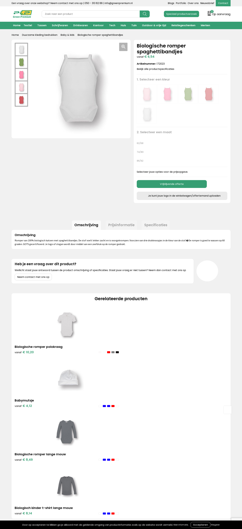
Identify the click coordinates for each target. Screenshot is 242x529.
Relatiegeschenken (183, 25)
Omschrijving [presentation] (85, 225)
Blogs (171, 3)
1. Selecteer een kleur (153, 79)
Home (17, 25)
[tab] (85, 225)
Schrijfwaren (60, 25)
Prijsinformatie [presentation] (121, 225)
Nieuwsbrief (207, 3)
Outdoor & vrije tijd (154, 25)
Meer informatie (180, 524)
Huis (123, 25)
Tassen (41, 25)
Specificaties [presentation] (156, 225)
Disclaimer (173, 446)
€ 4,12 (78, 353)
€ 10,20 (24, 353)
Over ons (193, 3)
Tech (112, 25)
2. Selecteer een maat (154, 132)
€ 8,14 (187, 358)
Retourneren (124, 442)
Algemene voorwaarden (181, 432)
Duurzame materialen (80, 446)
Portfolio (181, 3)
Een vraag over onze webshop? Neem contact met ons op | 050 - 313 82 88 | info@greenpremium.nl (72, 3)
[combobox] (91, 13)
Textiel (28, 25)
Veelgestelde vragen (129, 446)
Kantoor (98, 25)
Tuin (134, 25)
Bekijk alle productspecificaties (156, 69)
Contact (223, 3)
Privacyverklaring (177, 442)
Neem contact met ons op (33, 278)
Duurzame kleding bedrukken (39, 35)
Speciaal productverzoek (181, 14)
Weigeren (215, 524)
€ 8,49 (133, 358)
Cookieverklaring (177, 437)
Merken (205, 25)
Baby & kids (67, 35)
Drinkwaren (80, 25)
